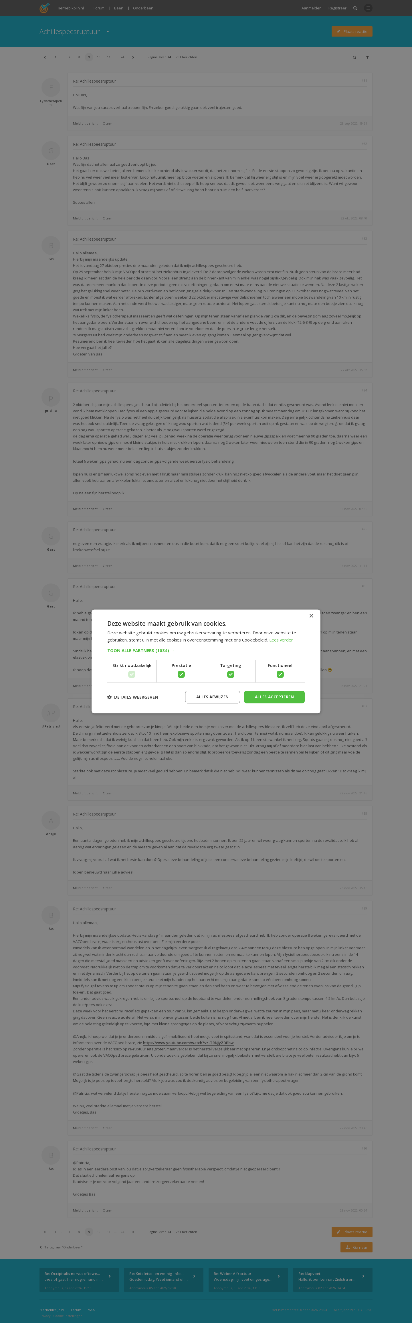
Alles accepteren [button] (273, 697)
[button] (206, 650)
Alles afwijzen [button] (210, 697)
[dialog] (206, 661)
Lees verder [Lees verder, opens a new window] (281, 640)
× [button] (311, 616)
